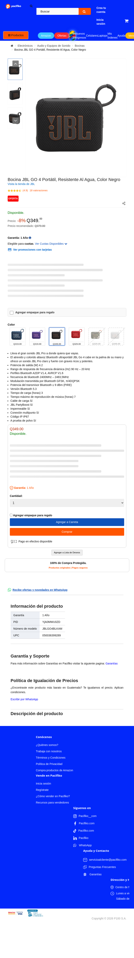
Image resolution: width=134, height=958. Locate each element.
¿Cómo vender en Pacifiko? (53, 796)
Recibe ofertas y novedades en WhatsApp (40, 589)
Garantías (111, 663)
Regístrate (42, 789)
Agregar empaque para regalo (34, 312)
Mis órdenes (113, 35)
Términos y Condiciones (50, 757)
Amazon (46, 35)
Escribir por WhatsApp (24, 699)
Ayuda (121, 35)
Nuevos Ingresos (80, 35)
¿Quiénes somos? (47, 745)
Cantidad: (16, 495)
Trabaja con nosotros (49, 751)
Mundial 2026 (74, 35)
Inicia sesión (43, 783)
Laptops (103, 35)
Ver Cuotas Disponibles (51, 243)
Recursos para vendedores (52, 802)
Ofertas (61, 35)
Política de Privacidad (49, 764)
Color (11, 324)
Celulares (92, 35)
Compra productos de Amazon (54, 770)
